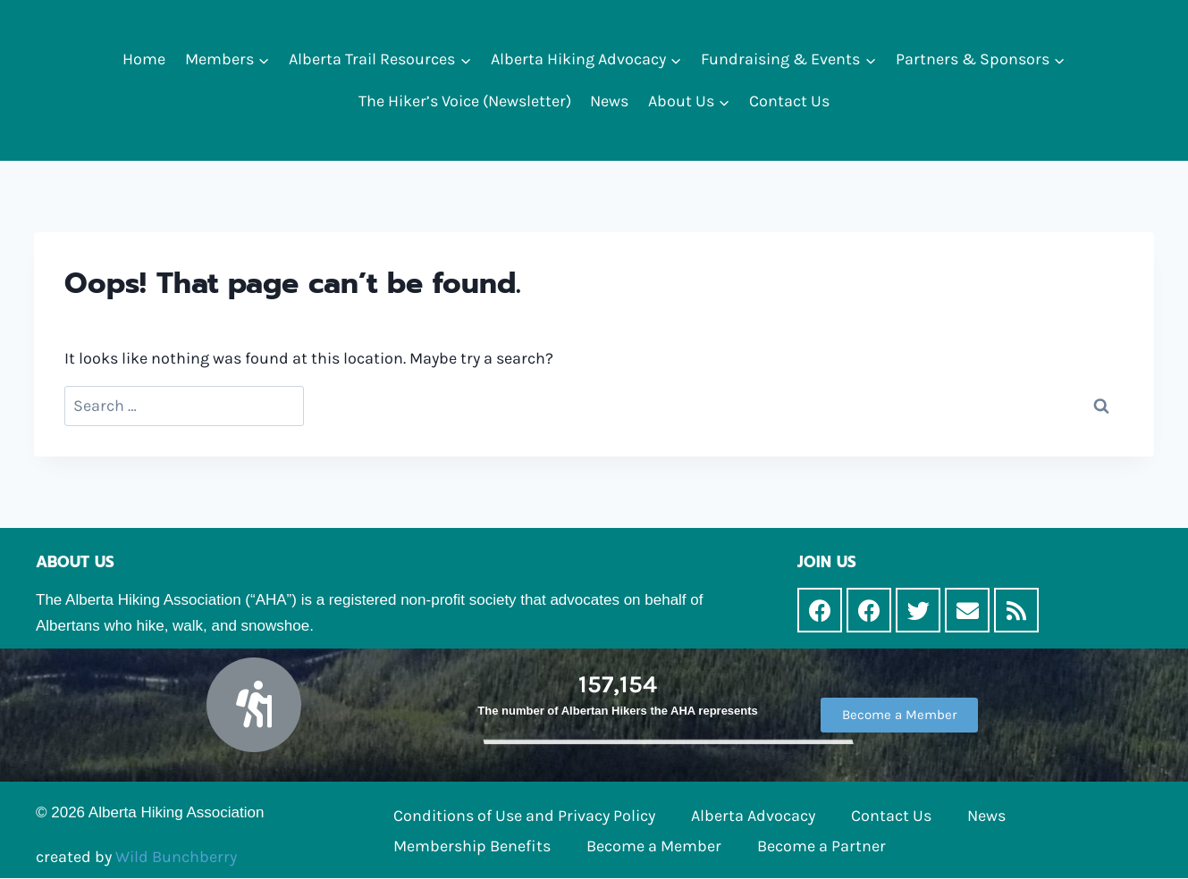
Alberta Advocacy (753, 815)
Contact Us (789, 101)
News (609, 101)
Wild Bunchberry (176, 856)
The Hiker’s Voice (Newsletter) (464, 101)
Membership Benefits (472, 846)
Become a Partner (821, 846)
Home (143, 59)
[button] (263, 59)
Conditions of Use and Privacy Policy (524, 815)
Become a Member (653, 846)
